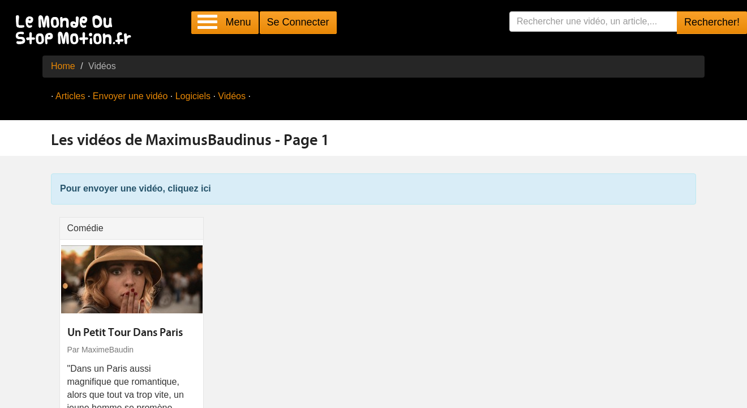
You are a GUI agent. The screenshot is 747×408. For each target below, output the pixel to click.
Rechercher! (712, 22)
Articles (70, 96)
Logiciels (193, 96)
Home (63, 66)
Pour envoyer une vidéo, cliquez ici (135, 188)
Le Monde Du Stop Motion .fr (76, 30)
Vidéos (232, 96)
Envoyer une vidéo (130, 96)
